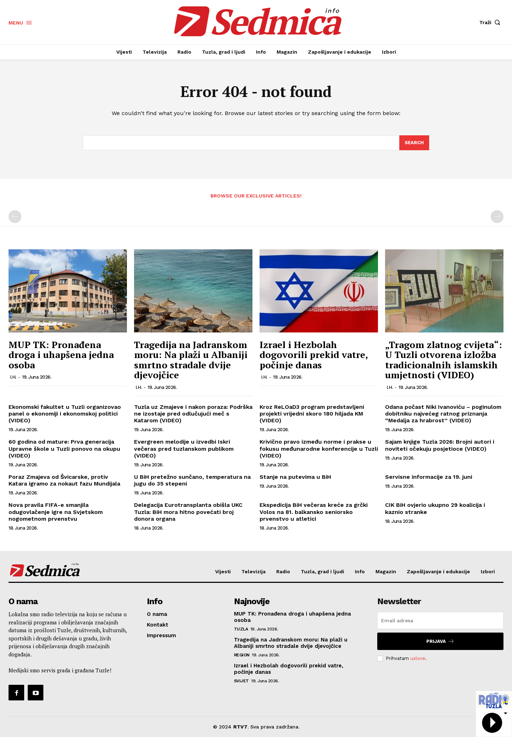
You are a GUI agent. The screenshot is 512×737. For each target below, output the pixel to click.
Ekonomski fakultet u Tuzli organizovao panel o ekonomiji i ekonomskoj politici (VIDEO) (65, 413)
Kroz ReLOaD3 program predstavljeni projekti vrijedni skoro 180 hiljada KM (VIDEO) (312, 413)
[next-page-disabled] (497, 217)
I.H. (13, 377)
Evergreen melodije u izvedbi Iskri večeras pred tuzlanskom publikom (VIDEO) (184, 449)
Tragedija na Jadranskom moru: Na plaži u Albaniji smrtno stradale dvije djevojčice (190, 359)
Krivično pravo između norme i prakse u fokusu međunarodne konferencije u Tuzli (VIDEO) (319, 449)
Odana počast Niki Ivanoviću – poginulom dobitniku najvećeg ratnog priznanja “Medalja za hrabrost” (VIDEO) (443, 413)
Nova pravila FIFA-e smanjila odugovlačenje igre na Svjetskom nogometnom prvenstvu (56, 512)
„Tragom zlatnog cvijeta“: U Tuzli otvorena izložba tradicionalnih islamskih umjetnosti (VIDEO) (443, 359)
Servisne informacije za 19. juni (428, 476)
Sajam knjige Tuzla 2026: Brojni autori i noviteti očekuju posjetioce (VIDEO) (439, 445)
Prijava (440, 641)
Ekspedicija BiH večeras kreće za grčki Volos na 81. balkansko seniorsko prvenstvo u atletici (314, 512)
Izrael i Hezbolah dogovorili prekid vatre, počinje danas (314, 354)
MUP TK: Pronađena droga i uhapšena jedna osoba (61, 354)
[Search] (414, 142)
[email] (440, 620)
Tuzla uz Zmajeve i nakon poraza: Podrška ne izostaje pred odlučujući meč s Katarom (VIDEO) (193, 413)
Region (242, 654)
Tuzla (241, 629)
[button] (491, 22)
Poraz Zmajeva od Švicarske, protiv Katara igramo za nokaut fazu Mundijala (64, 480)
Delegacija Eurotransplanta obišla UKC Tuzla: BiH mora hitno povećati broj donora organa (188, 512)
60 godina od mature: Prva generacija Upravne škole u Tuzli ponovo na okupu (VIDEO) (64, 449)
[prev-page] (15, 217)
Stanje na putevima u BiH (295, 476)
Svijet (241, 680)
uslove (417, 658)
